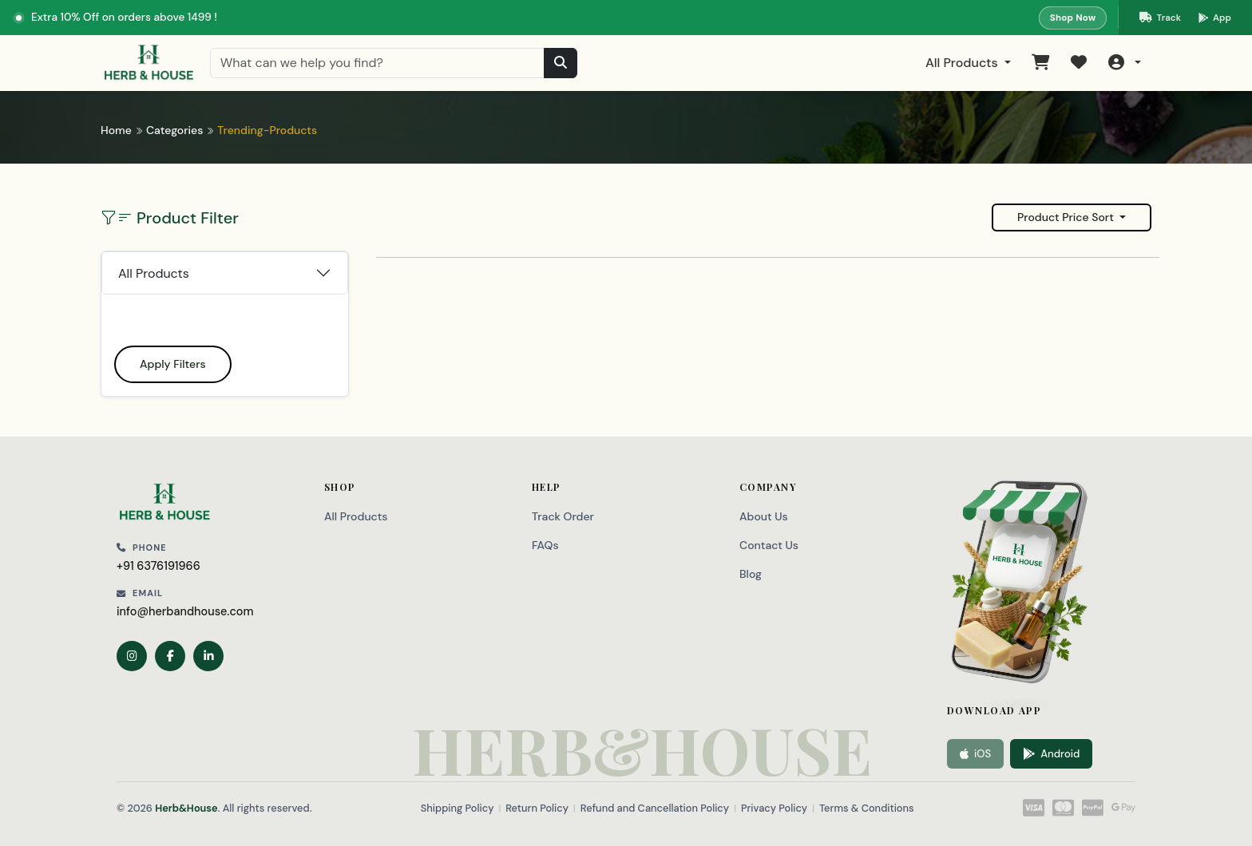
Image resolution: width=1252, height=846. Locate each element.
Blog (750, 574)
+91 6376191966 (158, 566)
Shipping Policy (457, 808)
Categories (174, 130)
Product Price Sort (1066, 217)
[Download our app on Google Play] (1215, 17)
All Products (963, 62)
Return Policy (537, 808)
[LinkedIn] (208, 656)
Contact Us (768, 545)
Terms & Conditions (866, 808)
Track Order (563, 516)
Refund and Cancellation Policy (654, 808)
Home (116, 130)
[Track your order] (1160, 17)
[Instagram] (132, 656)
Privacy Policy (774, 808)
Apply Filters (173, 364)
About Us (763, 516)
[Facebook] (170, 656)
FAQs (545, 545)
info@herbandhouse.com (185, 611)
